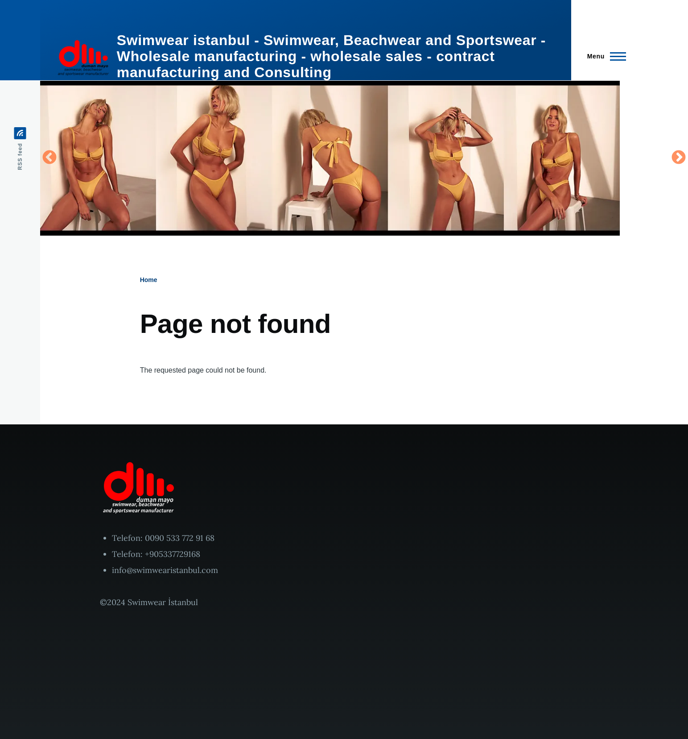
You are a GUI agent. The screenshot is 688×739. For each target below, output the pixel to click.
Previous (49, 158)
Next (678, 158)
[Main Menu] (604, 56)
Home (148, 279)
